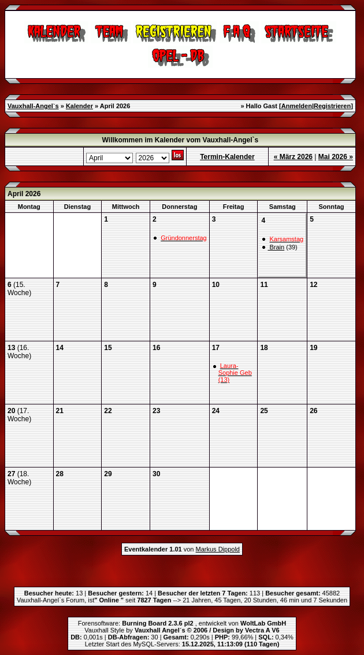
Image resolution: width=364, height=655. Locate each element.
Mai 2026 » (335, 157)
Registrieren (332, 105)
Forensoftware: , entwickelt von (182, 623)
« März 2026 (293, 157)
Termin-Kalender (227, 157)
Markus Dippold (218, 549)
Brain (276, 247)
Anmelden (296, 105)
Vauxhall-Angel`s (33, 105)
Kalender (79, 105)
